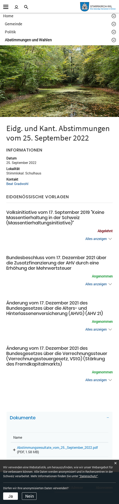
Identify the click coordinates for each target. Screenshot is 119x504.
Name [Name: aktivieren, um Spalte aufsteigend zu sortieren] (17, 437)
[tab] (59, 419)
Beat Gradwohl (17, 183)
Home (8, 15)
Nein (29, 496)
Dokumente (23, 418)
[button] (60, 23)
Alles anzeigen (96, 238)
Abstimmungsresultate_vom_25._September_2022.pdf (57, 447)
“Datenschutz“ (88, 476)
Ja (10, 496)
